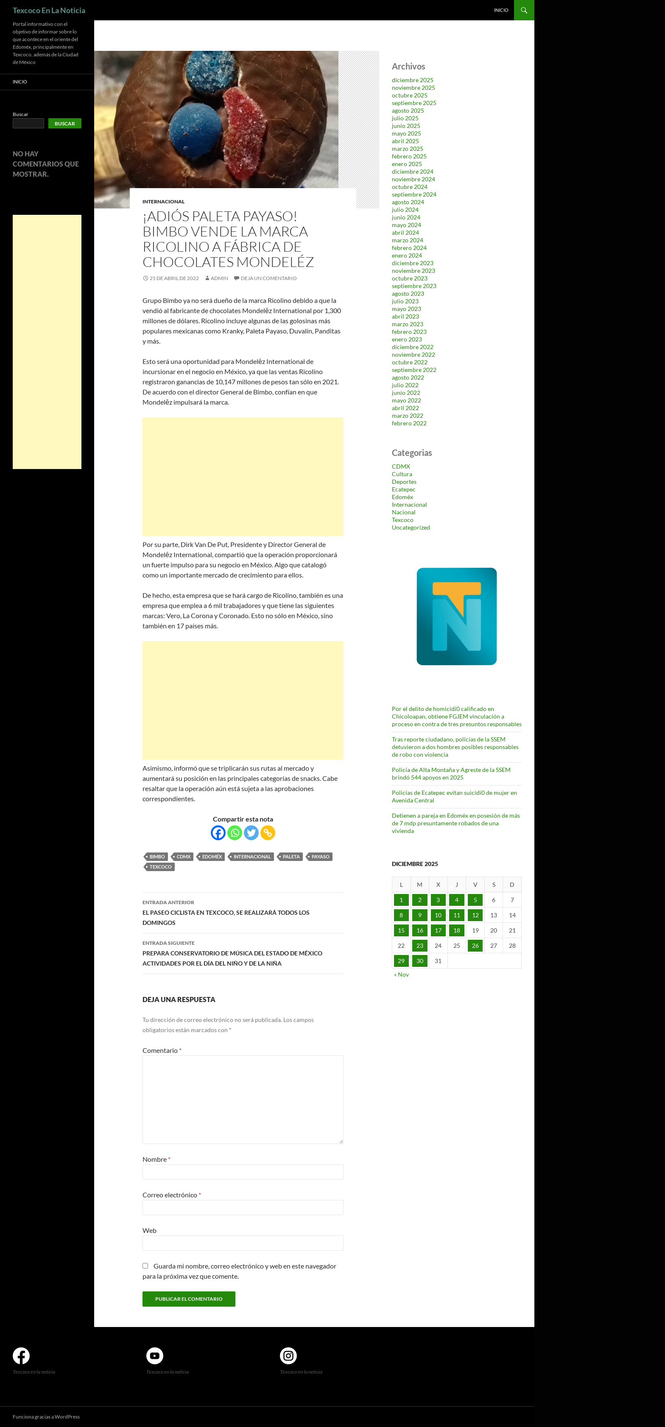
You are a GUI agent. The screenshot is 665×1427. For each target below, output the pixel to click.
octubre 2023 (410, 278)
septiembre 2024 (414, 194)
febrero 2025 (409, 156)
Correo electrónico (171, 1195)
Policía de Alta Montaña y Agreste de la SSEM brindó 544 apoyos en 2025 (451, 773)
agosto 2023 (408, 293)
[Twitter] (251, 832)
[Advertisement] (243, 476)
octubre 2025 (410, 95)
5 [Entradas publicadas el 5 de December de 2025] (475, 899)
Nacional (404, 512)
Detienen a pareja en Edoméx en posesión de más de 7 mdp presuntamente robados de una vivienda (456, 823)
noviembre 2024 (413, 179)
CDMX (183, 856)
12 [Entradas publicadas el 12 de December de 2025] (475, 915)
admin (219, 278)
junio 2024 (406, 217)
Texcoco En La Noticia (49, 10)
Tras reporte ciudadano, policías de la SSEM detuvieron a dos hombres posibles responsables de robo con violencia (455, 747)
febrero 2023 (409, 331)
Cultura (402, 474)
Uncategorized (411, 527)
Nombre (156, 1159)
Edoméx (212, 856)
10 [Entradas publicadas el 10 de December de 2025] (438, 915)
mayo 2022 (406, 400)
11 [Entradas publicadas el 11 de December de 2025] (456, 915)
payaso (321, 856)
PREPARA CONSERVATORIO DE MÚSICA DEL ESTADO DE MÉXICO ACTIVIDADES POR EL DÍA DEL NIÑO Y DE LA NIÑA (243, 952)
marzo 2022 (407, 415)
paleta (291, 856)
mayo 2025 (406, 133)
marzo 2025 (407, 148)
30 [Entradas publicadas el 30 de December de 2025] (419, 960)
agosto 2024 (408, 201)
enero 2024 (407, 255)
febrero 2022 (409, 423)
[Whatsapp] (234, 832)
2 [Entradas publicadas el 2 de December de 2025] (420, 899)
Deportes (404, 481)
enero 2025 (407, 163)
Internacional (163, 201)
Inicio (501, 10)
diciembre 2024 (412, 171)
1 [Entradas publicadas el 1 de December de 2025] (401, 899)
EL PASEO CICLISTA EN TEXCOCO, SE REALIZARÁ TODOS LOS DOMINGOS (243, 911)
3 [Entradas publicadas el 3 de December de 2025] (438, 899)
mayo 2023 (406, 308)
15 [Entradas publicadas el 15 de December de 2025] (401, 930)
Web (149, 1230)
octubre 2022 (410, 362)
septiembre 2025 (414, 102)
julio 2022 (405, 385)
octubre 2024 (410, 186)
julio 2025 (405, 118)
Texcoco (161, 866)
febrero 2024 (409, 247)
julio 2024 (405, 209)
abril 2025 (405, 140)
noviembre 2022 (413, 354)
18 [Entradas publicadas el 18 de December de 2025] (456, 930)
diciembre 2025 (412, 79)
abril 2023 (405, 316)
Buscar (20, 114)
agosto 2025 (408, 110)
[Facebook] (218, 832)
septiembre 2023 (414, 285)
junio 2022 (406, 392)
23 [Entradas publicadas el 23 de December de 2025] (419, 945)
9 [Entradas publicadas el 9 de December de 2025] (420, 915)
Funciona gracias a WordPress (46, 1416)
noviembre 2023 (413, 270)
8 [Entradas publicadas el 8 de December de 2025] (401, 915)
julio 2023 (405, 301)
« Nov (401, 974)
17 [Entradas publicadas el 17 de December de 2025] (438, 930)
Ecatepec (404, 489)
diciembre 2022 (412, 346)
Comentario (162, 1050)
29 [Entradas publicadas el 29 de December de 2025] (401, 960)
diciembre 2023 (412, 263)
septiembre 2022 (414, 369)
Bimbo (157, 856)
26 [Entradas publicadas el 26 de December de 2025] (475, 945)
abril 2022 (405, 407)
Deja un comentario (269, 278)
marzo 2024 (407, 240)
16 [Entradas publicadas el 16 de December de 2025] (419, 930)
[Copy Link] (267, 832)
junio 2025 (406, 125)
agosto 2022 (408, 377)
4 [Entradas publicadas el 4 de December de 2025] (456, 899)
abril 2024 (405, 232)
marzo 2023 (407, 324)
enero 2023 (407, 339)
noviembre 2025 (413, 87)
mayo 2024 (406, 224)
